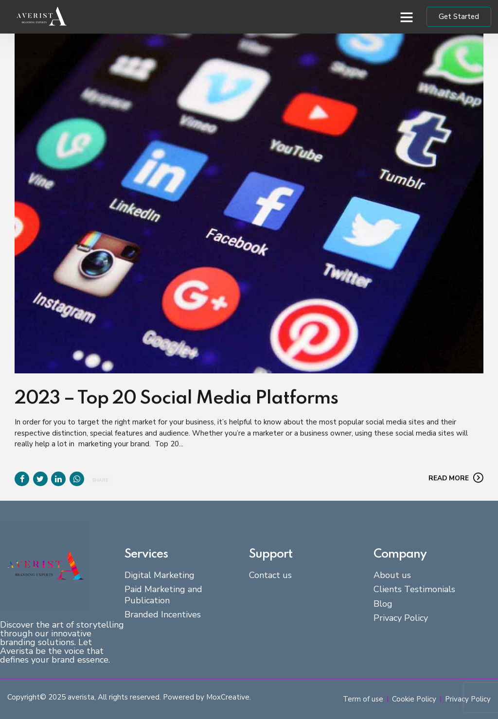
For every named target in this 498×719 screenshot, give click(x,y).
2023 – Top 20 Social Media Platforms (176, 399)
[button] (406, 17)
